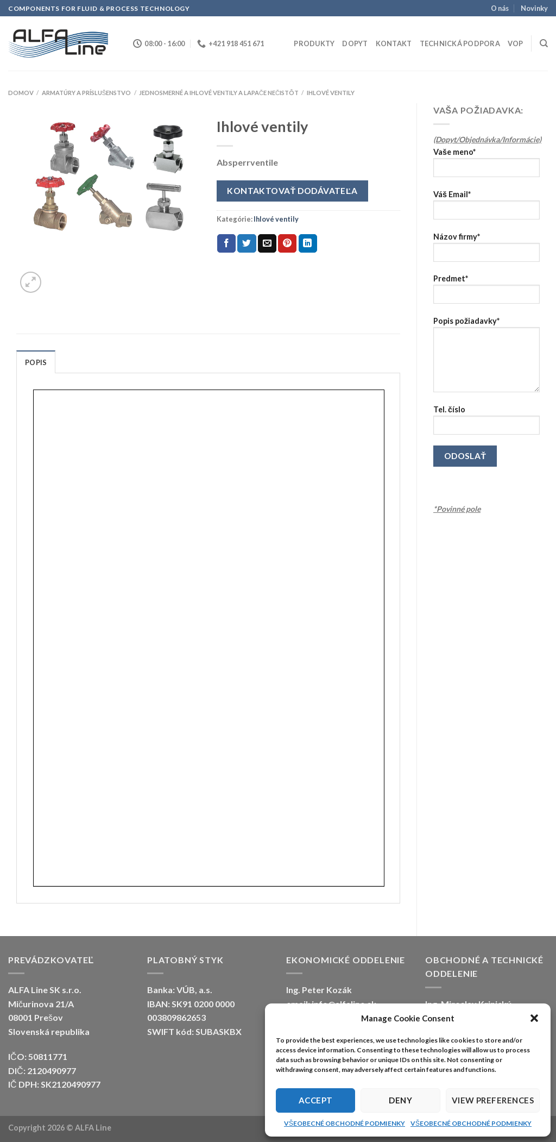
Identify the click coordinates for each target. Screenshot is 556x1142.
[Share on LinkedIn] (308, 243)
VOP (515, 43)
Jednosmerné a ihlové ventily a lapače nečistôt (219, 92)
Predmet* (486, 292)
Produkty (314, 43)
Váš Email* (486, 208)
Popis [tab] (36, 362)
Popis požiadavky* (486, 358)
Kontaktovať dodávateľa (292, 191)
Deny (400, 1100)
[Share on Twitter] (246, 243)
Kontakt (394, 43)
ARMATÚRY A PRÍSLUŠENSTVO (86, 92)
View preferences (493, 1100)
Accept (316, 1100)
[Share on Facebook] (226, 243)
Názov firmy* (486, 250)
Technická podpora (460, 43)
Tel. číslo (486, 423)
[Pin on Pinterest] (287, 243)
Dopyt (355, 43)
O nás (500, 8)
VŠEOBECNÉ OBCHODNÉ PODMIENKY (344, 1123)
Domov (21, 92)
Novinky (534, 8)
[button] (534, 1018)
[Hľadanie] (544, 43)
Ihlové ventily (331, 92)
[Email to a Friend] (267, 243)
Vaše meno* (486, 166)
